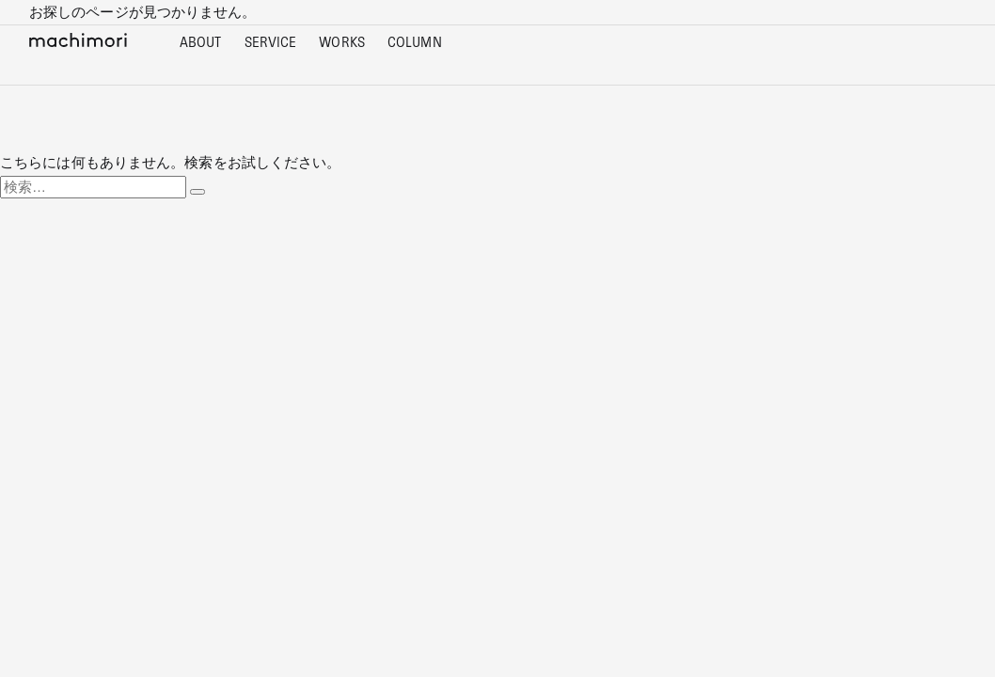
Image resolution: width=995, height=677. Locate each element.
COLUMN (414, 43)
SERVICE (271, 43)
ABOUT (201, 43)
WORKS (342, 43)
